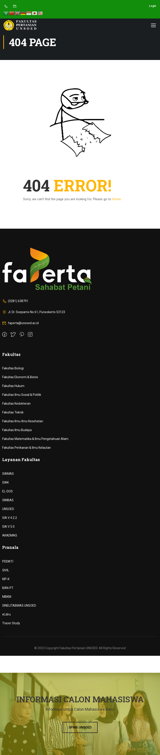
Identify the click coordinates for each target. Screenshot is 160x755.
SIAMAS (8, 473)
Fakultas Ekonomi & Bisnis (20, 377)
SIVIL (5, 570)
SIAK (5, 482)
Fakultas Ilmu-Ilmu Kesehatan (22, 421)
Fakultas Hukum (13, 386)
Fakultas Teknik (13, 412)
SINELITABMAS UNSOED (19, 605)
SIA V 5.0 (8, 526)
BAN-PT (7, 588)
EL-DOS (7, 491)
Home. (117, 199)
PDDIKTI (7, 561)
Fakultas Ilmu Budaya (17, 430)
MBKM (6, 596)
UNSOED (8, 509)
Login (152, 5)
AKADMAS (9, 535)
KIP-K (5, 579)
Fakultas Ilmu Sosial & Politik (21, 394)
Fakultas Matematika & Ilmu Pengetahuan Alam (35, 439)
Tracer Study (11, 623)
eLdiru (6, 614)
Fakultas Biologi (13, 368)
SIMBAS (8, 500)
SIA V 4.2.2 (9, 518)
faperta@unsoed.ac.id (20, 323)
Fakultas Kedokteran (16, 403)
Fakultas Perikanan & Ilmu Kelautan (26, 447)
